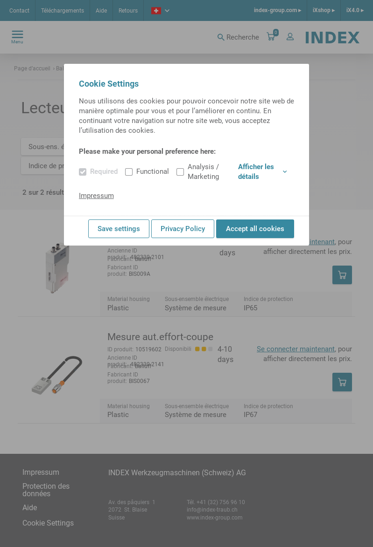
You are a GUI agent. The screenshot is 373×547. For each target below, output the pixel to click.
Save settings (119, 229)
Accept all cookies (255, 229)
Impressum (96, 195)
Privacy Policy (183, 229)
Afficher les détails (262, 172)
